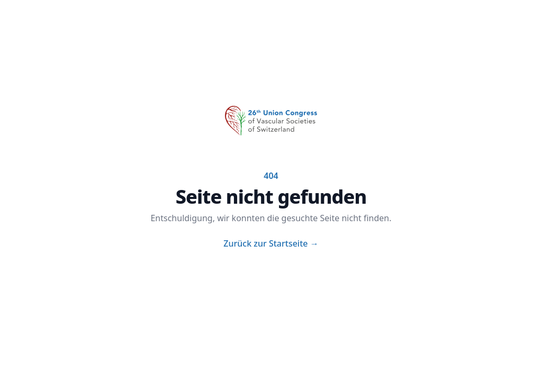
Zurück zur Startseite (270, 243)
